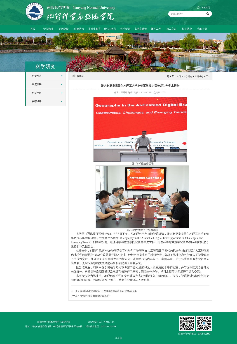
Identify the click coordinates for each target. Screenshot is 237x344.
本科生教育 (94, 28)
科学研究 (125, 28)
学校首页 (203, 7)
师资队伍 (79, 28)
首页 (32, 28)
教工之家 (171, 28)
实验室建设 (140, 28)
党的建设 (64, 28)
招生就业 (187, 28)
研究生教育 (110, 28)
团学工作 (156, 28)
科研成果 (36, 101)
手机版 (118, 338)
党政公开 (202, 28)
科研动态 (36, 75)
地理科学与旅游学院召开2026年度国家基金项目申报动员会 (108, 291)
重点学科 (36, 84)
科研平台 (36, 93)
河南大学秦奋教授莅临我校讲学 (95, 296)
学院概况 (48, 28)
